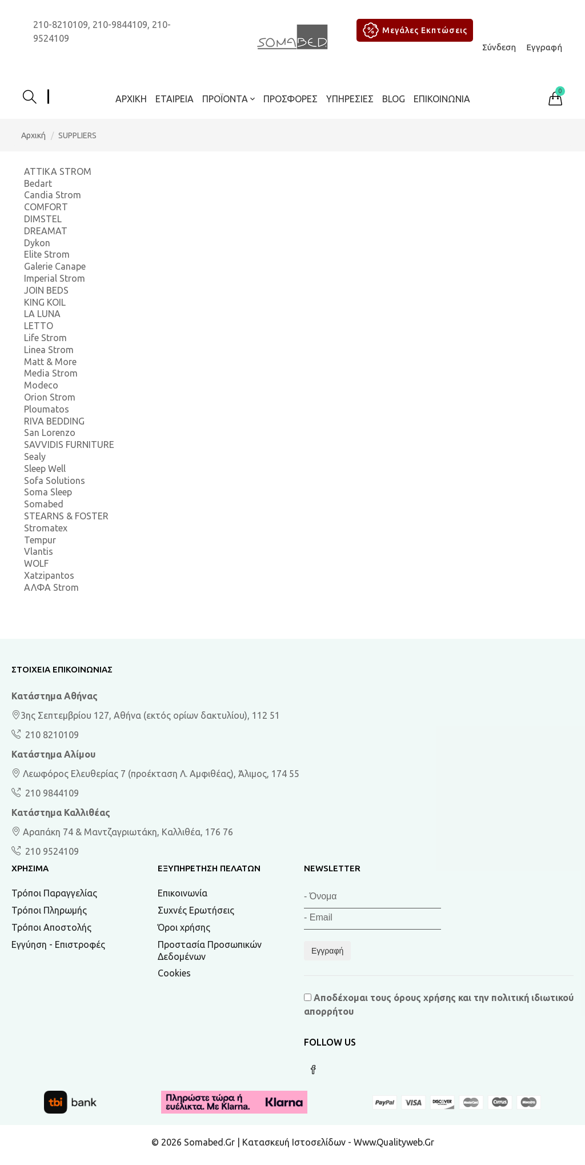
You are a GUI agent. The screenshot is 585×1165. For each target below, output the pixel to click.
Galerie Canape (55, 266)
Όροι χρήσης (184, 927)
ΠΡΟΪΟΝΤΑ (228, 99)
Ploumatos (46, 409)
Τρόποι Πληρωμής (49, 910)
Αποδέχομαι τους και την (439, 1004)
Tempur (40, 540)
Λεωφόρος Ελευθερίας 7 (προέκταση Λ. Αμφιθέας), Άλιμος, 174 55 (155, 773)
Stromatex (45, 528)
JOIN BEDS (46, 290)
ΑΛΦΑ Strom (51, 587)
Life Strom (45, 338)
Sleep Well (45, 468)
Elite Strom (47, 254)
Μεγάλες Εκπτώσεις (413, 30)
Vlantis (38, 551)
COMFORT (46, 207)
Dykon (37, 243)
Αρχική (131, 99)
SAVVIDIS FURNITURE (69, 444)
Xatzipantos (49, 575)
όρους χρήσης (425, 997)
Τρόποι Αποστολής (51, 927)
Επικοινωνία (442, 99)
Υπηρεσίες (350, 99)
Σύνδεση (499, 47)
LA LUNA (42, 314)
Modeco (41, 385)
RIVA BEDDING (54, 421)
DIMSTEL (43, 219)
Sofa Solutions (54, 480)
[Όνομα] (372, 897)
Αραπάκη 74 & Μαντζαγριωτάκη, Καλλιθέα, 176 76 (122, 832)
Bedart (38, 183)
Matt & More (50, 362)
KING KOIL (45, 302)
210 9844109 (51, 793)
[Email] (372, 919)
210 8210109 (51, 735)
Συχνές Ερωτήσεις (196, 910)
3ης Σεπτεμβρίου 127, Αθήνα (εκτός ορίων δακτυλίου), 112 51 (145, 715)
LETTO (38, 326)
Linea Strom (49, 350)
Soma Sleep (48, 492)
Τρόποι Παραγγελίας (54, 893)
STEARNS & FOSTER (66, 516)
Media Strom (51, 373)
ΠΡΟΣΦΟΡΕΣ (290, 99)
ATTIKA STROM (57, 171)
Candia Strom (52, 195)
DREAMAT (45, 231)
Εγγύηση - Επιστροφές (58, 944)
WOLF (36, 563)
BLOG (393, 99)
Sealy (35, 456)
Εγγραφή (544, 47)
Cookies (174, 973)
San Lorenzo (49, 432)
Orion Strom (49, 397)
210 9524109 (51, 851)
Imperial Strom (54, 278)
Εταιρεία (174, 99)
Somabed (43, 504)
